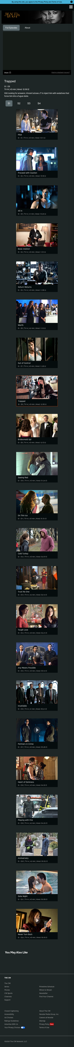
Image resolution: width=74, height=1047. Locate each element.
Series (6, 987)
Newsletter (43, 993)
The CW (4, 6)
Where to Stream (45, 990)
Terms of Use (57, 2)
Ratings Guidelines (11, 1021)
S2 (18, 103)
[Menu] (71, 7)
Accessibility (9, 1014)
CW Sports (8, 993)
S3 (28, 103)
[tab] (11, 28)
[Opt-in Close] (71, 2)
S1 (9, 103)
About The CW (44, 1011)
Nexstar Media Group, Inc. (49, 1014)
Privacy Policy (43, 2)
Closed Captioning (11, 1011)
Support (7, 1000)
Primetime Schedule (46, 987)
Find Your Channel (46, 997)
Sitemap (42, 1021)
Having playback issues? (60, 72)
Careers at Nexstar (46, 1017)
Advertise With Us (11, 1024)
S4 (39, 103)
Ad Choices (8, 1017)
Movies (7, 990)
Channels (8, 997)
